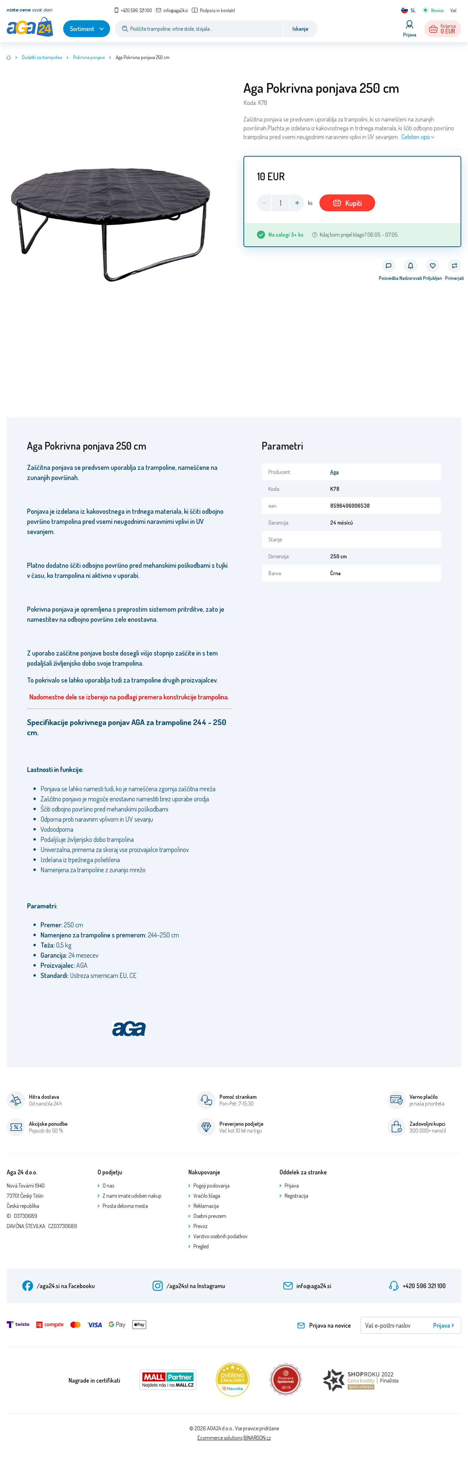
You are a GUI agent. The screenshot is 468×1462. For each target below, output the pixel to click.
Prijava (292, 1185)
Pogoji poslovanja (211, 1185)
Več (453, 10)
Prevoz (200, 1226)
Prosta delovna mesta (125, 1205)
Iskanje (300, 28)
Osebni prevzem (209, 1216)
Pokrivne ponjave (89, 57)
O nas (108, 1185)
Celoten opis (415, 136)
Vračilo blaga (206, 1195)
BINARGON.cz (257, 1437)
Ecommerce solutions (220, 1437)
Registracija (296, 1195)
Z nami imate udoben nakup (132, 1195)
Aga (334, 472)
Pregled (201, 1246)
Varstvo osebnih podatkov (220, 1236)
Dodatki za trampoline (42, 57)
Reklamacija (206, 1205)
